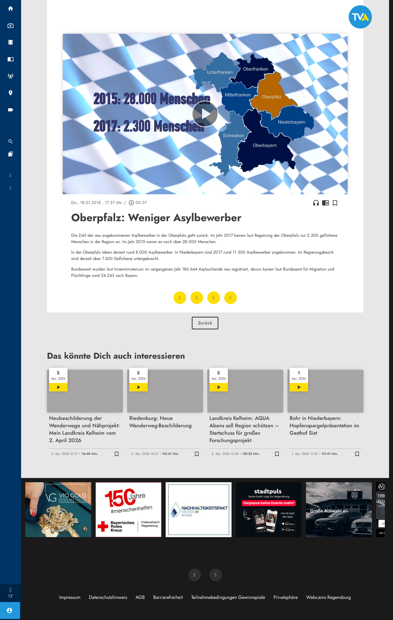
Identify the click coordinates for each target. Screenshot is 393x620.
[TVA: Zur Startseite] (360, 17)
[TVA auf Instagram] (215, 575)
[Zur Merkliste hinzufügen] (335, 202)
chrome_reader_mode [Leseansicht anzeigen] (325, 202)
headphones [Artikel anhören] (316, 202)
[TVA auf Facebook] (194, 575)
